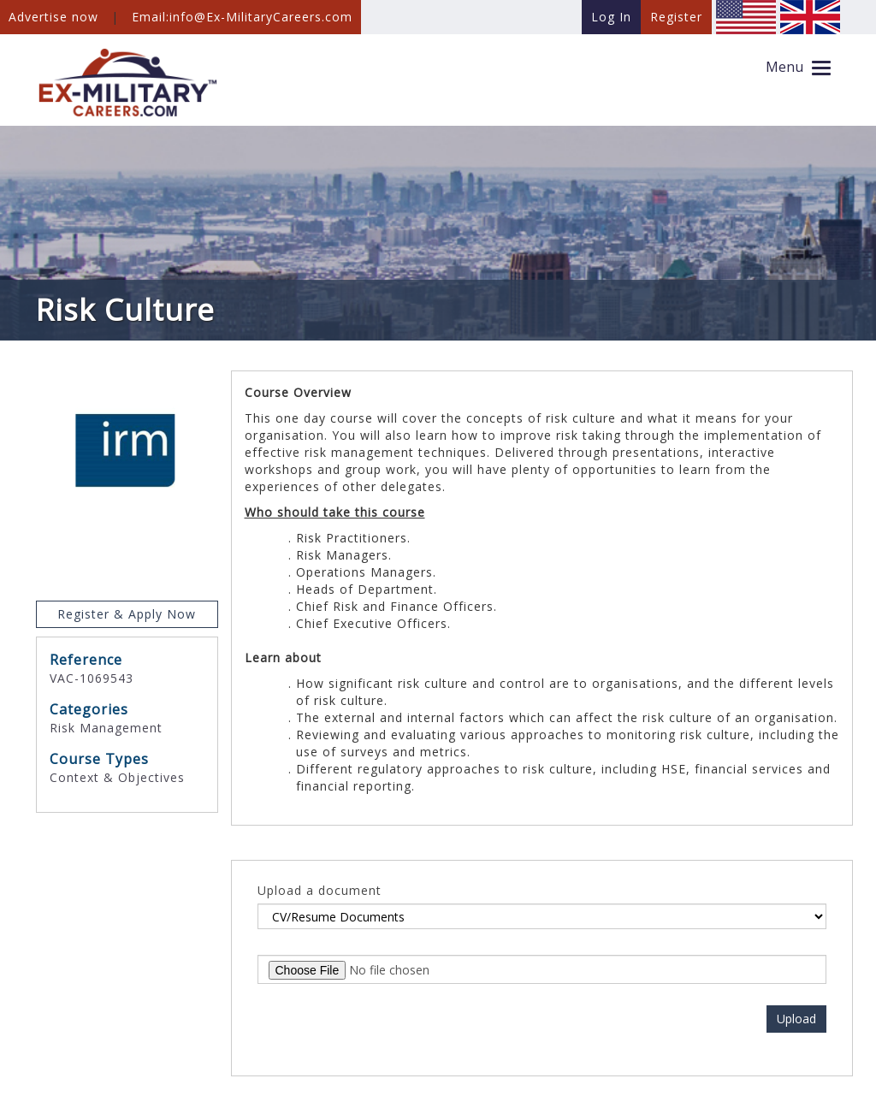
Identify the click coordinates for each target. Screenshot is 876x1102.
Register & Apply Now (126, 614)
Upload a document (319, 890)
